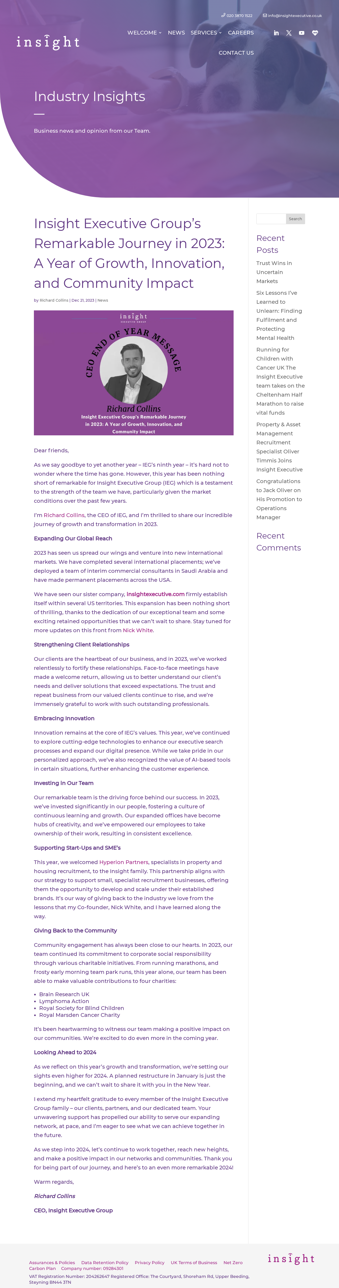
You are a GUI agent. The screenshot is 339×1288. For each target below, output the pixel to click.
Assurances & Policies (52, 1262)
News (176, 32)
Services (204, 32)
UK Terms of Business (194, 1262)
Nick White (138, 630)
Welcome (142, 32)
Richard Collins (54, 300)
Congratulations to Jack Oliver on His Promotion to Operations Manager (279, 499)
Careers (241, 32)
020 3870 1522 (241, 15)
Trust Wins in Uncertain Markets (274, 272)
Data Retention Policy (104, 1262)
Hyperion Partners (123, 862)
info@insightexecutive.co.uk (295, 15)
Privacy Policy (149, 1262)
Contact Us (236, 53)
